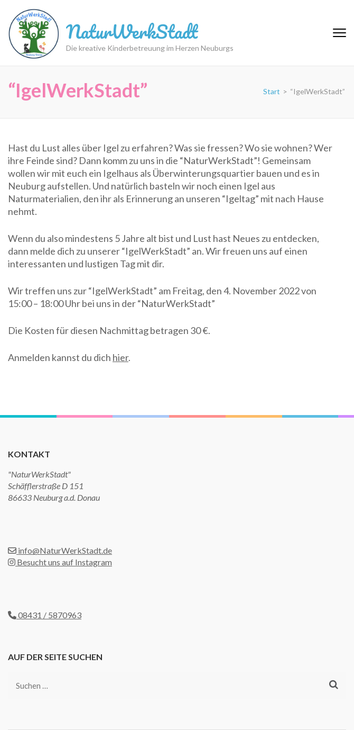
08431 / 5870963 (44, 615)
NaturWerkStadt (132, 31)
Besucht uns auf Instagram (60, 562)
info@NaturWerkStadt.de (60, 550)
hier (120, 357)
